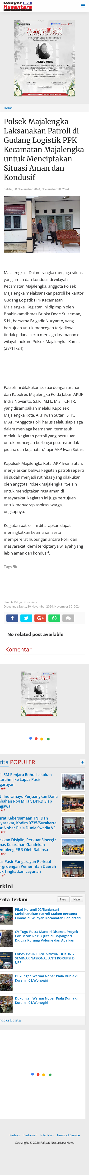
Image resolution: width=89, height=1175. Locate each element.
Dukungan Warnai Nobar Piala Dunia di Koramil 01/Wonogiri (46, 978)
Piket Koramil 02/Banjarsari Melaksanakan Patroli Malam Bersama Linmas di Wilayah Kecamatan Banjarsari (48, 913)
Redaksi (14, 1135)
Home (8, 108)
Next (76, 899)
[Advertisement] (39, 738)
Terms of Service (68, 1135)
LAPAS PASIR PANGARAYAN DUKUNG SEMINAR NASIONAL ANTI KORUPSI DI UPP (45, 958)
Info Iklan (47, 1135)
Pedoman (30, 1135)
